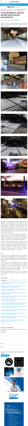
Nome (2, 343)
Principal (9, 9)
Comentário (3, 332)
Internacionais (20, 10)
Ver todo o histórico (5, 323)
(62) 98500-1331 (17, 7)
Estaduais (24, 9)
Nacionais (14, 10)
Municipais (14, 9)
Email (2, 347)
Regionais (19, 9)
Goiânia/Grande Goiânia (6, 10)
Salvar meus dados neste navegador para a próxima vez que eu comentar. (12, 352)
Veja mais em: (3, 9)
